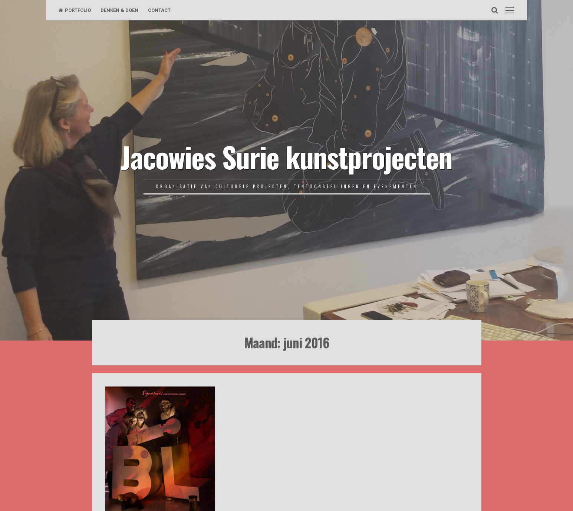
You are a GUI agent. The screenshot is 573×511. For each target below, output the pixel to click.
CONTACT (159, 10)
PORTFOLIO (75, 10)
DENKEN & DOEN (119, 10)
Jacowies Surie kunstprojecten (286, 156)
